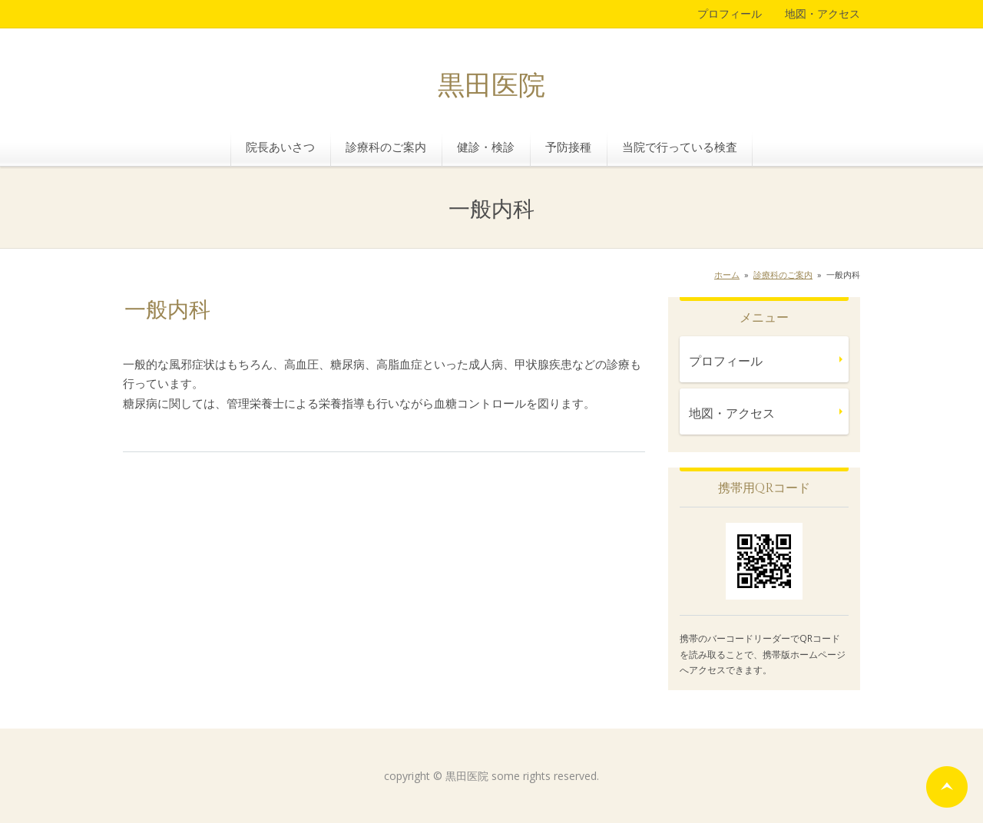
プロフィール (729, 13)
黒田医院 (491, 86)
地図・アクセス (822, 13)
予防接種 (568, 146)
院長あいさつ (280, 146)
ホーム (727, 274)
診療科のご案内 (386, 146)
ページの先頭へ (947, 787)
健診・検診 (486, 146)
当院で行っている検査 (679, 146)
